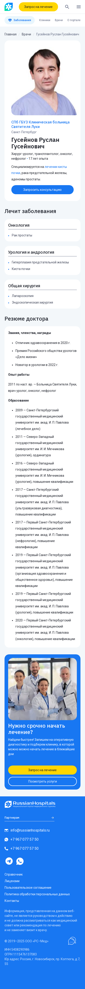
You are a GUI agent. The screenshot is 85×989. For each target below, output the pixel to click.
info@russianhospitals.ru (27, 830)
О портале (73, 20)
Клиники (44, 20)
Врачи (59, 20)
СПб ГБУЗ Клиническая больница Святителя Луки (40, 124)
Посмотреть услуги (42, 781)
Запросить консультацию (42, 189)
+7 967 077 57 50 (22, 839)
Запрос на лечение (38, 7)
